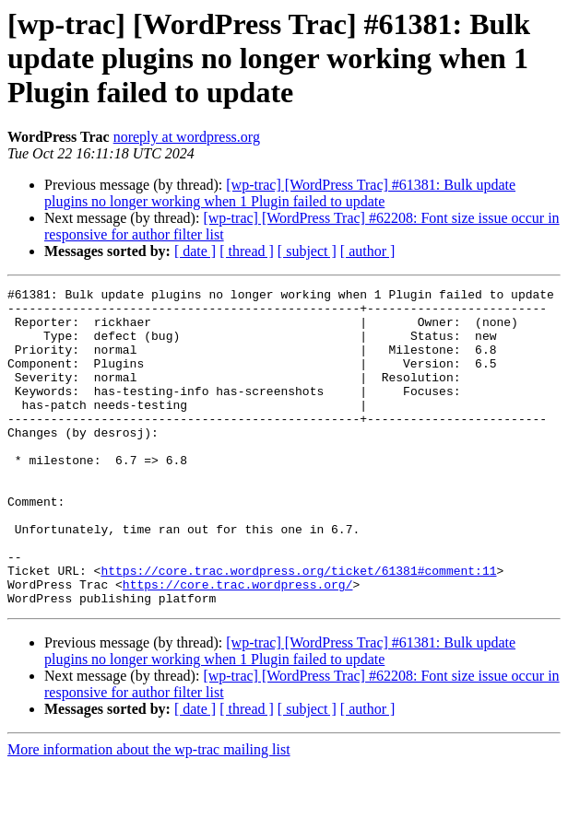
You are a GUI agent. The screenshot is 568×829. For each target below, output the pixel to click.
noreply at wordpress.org (186, 137)
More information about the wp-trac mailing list (148, 813)
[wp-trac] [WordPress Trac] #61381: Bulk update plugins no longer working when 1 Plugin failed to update (279, 193)
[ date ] (195, 251)
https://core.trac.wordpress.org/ (238, 644)
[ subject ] (307, 251)
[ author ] (368, 251)
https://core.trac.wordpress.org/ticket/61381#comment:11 (298, 628)
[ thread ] (246, 251)
